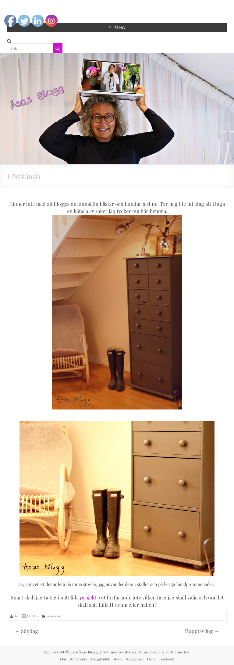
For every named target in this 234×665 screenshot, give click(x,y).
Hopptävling (202, 631)
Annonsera (78, 659)
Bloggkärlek (100, 659)
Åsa (16, 616)
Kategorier (134, 659)
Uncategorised (54, 616)
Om (63, 659)
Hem (151, 659)
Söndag (26, 631)
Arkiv (118, 659)
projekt (88, 597)
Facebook (166, 659)
